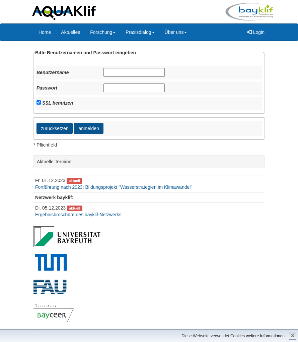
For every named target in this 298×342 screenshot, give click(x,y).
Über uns (176, 32)
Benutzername (52, 72)
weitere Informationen (265, 336)
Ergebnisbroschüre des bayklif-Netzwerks (78, 214)
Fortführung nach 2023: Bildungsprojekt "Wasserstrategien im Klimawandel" (113, 187)
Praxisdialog (140, 32)
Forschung (103, 32)
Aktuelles (70, 32)
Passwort (46, 88)
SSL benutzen (57, 103)
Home (45, 32)
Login (256, 32)
